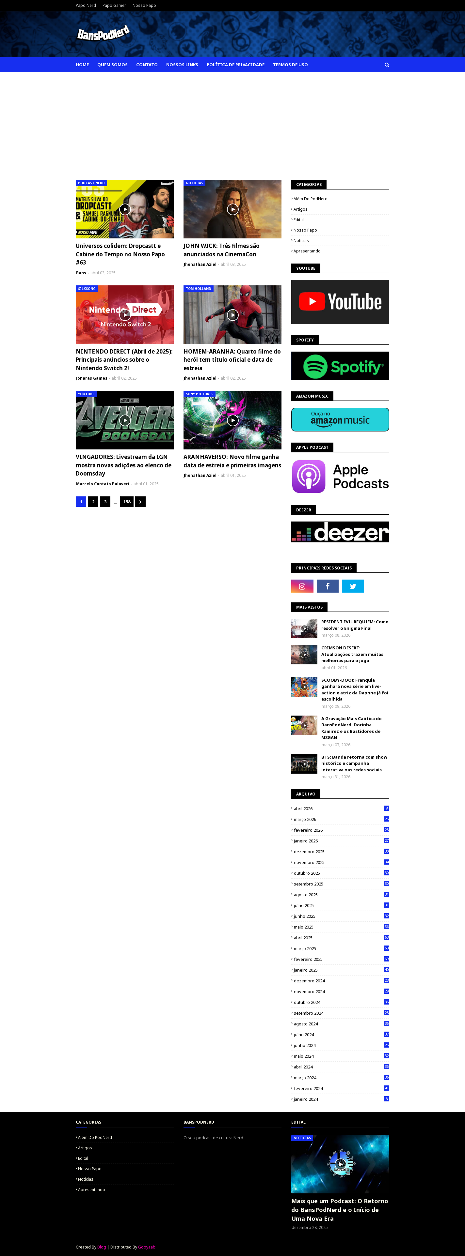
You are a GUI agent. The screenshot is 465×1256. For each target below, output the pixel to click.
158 (126, 502)
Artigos (301, 209)
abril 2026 (341, 808)
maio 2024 (341, 1056)
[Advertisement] (232, 121)
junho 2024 (341, 1045)
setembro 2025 (341, 884)
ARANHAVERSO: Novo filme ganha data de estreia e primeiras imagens (232, 461)
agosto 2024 (341, 1024)
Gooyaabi (147, 1247)
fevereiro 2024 (341, 1088)
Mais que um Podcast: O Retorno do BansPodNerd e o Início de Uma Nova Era (339, 1209)
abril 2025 (341, 938)
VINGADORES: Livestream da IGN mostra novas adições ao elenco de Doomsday (123, 465)
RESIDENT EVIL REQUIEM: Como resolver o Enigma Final (355, 625)
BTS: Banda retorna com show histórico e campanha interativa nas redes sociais (354, 763)
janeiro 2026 (341, 841)
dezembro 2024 (341, 981)
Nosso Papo (144, 5)
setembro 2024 (341, 1013)
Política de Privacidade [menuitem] (236, 65)
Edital (299, 219)
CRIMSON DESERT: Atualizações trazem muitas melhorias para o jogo (352, 654)
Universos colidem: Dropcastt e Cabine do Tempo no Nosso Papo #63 (120, 254)
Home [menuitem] (82, 65)
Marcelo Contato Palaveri (102, 484)
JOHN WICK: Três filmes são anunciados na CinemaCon (222, 250)
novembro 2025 (341, 862)
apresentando (307, 251)
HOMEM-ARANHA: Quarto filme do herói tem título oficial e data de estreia (232, 360)
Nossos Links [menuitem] (182, 65)
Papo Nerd (86, 5)
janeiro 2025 (341, 970)
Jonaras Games (91, 378)
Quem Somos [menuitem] (112, 65)
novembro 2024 (341, 991)
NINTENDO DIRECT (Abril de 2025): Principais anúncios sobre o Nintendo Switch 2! (124, 360)
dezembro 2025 (341, 852)
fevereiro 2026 (341, 830)
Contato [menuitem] (147, 65)
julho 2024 (341, 1034)
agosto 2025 (341, 895)
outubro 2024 (341, 1002)
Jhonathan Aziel (200, 264)
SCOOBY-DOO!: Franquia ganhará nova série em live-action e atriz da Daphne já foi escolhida (354, 689)
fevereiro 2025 (341, 959)
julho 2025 (341, 905)
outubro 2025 (341, 873)
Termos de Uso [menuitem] (290, 65)
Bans (81, 273)
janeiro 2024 (341, 1099)
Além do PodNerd (311, 199)
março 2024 (341, 1078)
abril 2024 (341, 1067)
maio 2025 (341, 927)
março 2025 (341, 948)
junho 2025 (341, 916)
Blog (101, 1247)
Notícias (301, 240)
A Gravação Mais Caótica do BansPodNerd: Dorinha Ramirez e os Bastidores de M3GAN (351, 728)
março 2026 (341, 819)
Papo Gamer (114, 5)
